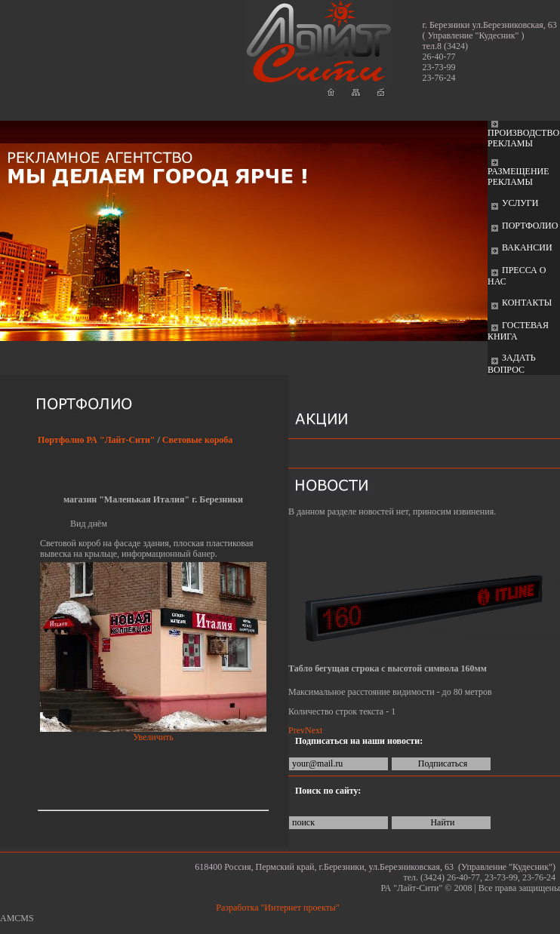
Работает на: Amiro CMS (280, 928)
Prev (296, 730)
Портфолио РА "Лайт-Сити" (96, 440)
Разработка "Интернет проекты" (280, 907)
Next (313, 730)
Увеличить (153, 737)
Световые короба (197, 440)
